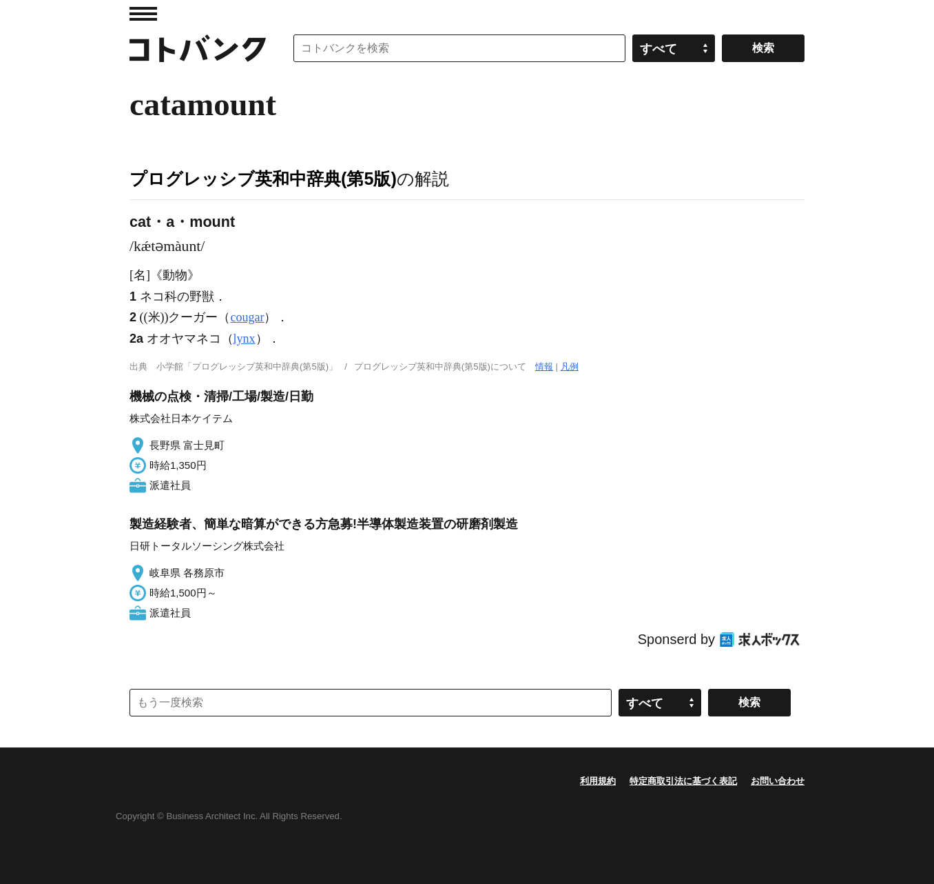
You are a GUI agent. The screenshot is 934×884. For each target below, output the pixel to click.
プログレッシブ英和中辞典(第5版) (263, 178)
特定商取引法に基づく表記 (683, 781)
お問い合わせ (778, 781)
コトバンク (197, 48)
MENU (143, 14)
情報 (544, 366)
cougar (247, 317)
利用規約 (598, 781)
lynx (245, 338)
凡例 (570, 366)
